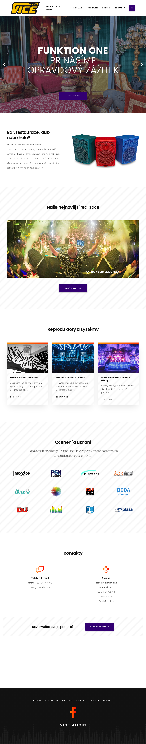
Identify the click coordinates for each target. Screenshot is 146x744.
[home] (25, 8)
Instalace (78, 8)
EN (132, 8)
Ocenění (106, 8)
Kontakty (120, 8)
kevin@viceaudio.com (40, 587)
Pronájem (93, 8)
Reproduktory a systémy (51, 8)
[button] (4, 64)
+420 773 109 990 (40, 582)
